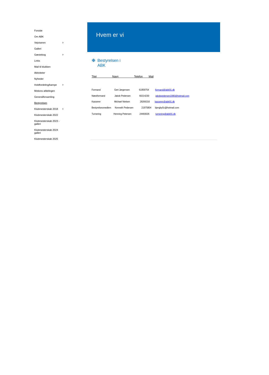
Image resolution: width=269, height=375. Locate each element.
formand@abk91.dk (165, 90)
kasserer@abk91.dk (165, 101)
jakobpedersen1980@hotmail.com (172, 96)
